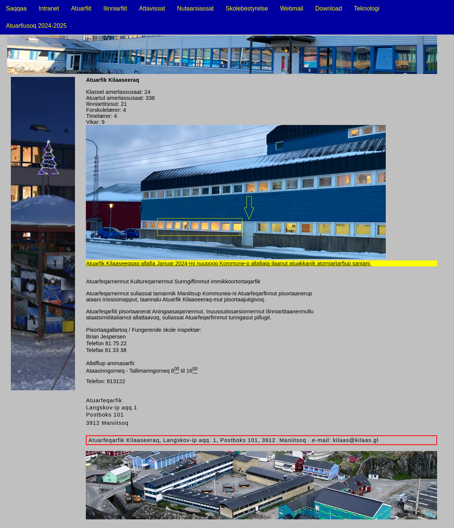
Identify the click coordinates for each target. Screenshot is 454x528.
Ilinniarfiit (115, 8)
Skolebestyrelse (247, 8)
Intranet (49, 8)
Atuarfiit (81, 8)
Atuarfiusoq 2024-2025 (36, 26)
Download (328, 8)
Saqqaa (16, 8)
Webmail (291, 8)
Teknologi (366, 8)
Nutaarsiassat (195, 8)
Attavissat (152, 8)
